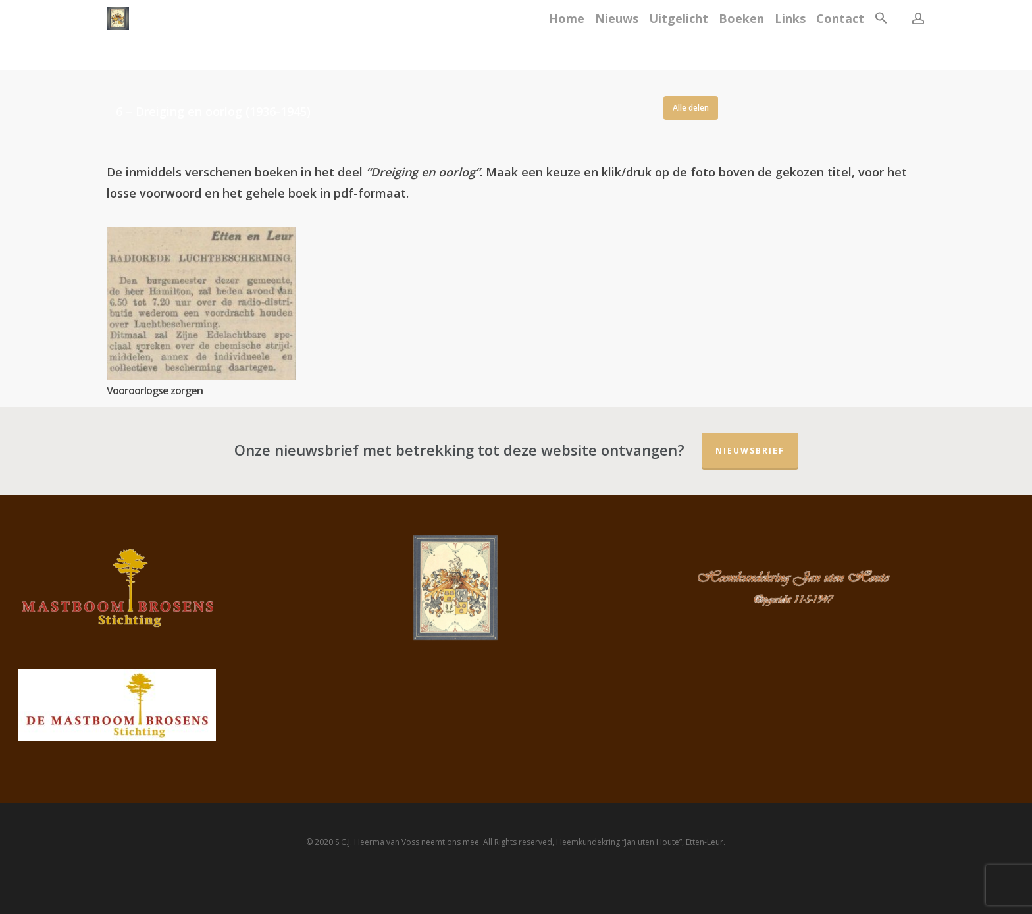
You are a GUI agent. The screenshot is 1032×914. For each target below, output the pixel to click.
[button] (881, 35)
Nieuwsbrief (750, 450)
